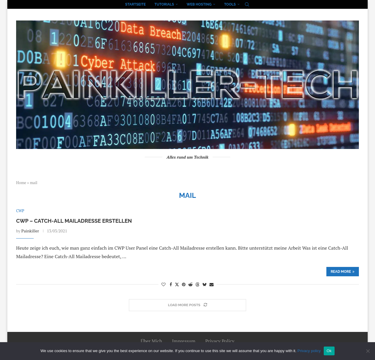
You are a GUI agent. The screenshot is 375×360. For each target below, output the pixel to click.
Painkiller (30, 231)
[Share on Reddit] (190, 284)
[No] (368, 351)
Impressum (183, 341)
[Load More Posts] (187, 305)
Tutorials (164, 4)
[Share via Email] (211, 284)
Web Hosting (199, 4)
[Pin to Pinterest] (183, 284)
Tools (230, 4)
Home (21, 182)
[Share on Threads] (197, 284)
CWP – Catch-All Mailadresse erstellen (74, 221)
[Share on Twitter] (177, 284)
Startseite (135, 4)
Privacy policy (309, 351)
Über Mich (151, 341)
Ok (329, 351)
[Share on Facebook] (171, 284)
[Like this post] (163, 284)
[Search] (247, 4)
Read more (342, 272)
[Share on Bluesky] (204, 284)
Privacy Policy (219, 341)
